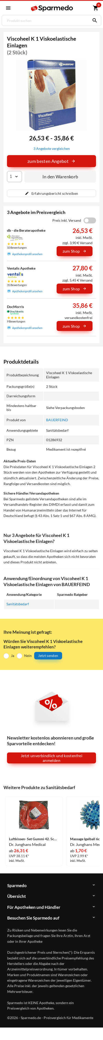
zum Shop (75, 251)
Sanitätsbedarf (17, 604)
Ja (12, 655)
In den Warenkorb (60, 176)
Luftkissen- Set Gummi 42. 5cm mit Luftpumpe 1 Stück (34, 839)
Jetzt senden (48, 655)
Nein (28, 655)
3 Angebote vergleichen (51, 148)
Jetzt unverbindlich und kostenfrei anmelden (51, 758)
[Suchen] (93, 20)
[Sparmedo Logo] (52, 8)
